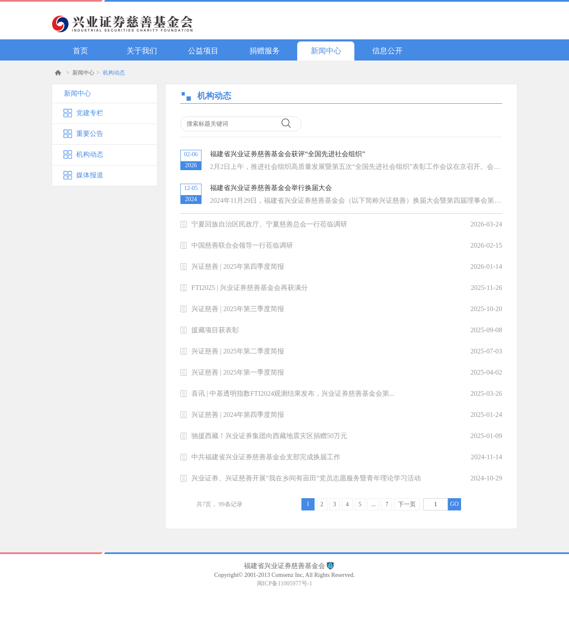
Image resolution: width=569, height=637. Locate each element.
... (373, 504)
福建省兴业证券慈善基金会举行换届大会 (271, 188)
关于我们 (142, 51)
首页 (80, 51)
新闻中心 (326, 51)
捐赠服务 (264, 51)
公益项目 (203, 51)
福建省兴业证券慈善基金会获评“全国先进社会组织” (287, 154)
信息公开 (387, 51)
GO (454, 504)
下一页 (407, 504)
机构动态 (114, 72)
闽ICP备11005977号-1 (284, 583)
